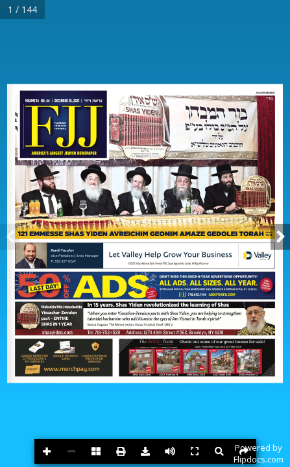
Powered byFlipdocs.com (259, 453)
